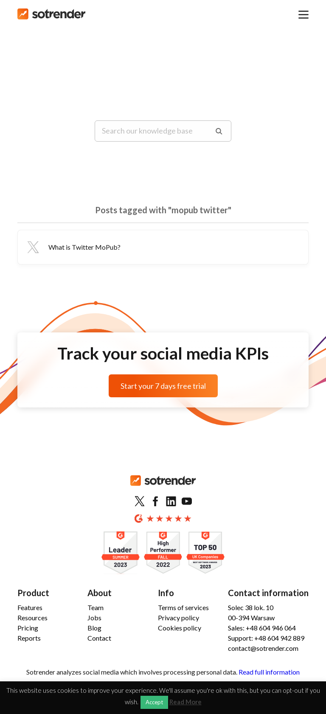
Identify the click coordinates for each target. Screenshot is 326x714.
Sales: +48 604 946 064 (262, 628)
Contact (99, 638)
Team (95, 607)
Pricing (27, 628)
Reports (29, 638)
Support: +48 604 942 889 (266, 638)
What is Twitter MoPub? (73, 247)
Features (29, 607)
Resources (32, 618)
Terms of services (183, 607)
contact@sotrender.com (263, 648)
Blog (94, 628)
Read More (185, 702)
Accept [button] (154, 702)
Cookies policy (179, 628)
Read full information (269, 672)
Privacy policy (178, 618)
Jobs (94, 618)
